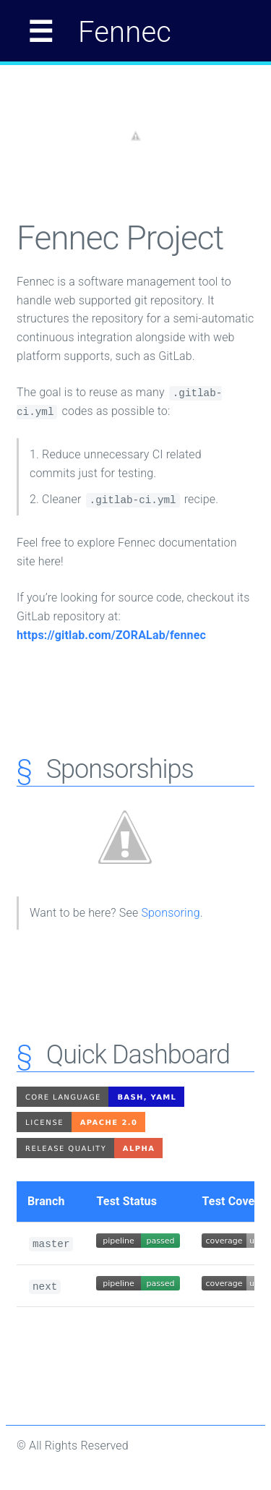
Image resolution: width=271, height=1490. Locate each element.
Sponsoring (170, 913)
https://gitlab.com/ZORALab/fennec (111, 635)
